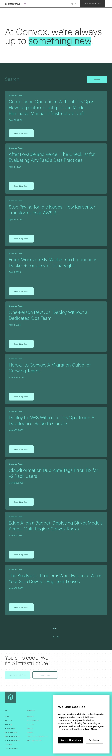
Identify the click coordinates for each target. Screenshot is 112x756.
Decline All (94, 740)
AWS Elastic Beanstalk (37, 736)
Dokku (29, 728)
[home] (12, 3)
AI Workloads (11, 732)
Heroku (30, 716)
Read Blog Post (21, 133)
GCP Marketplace (12, 740)
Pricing (8, 724)
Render (30, 732)
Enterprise (10, 728)
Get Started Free (17, 675)
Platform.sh (32, 720)
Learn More (45, 675)
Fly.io (30, 724)
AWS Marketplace (12, 736)
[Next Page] (56, 628)
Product (8, 720)
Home (7, 716)
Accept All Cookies (71, 740)
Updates (8, 744)
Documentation (11, 748)
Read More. (91, 729)
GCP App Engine (34, 740)
